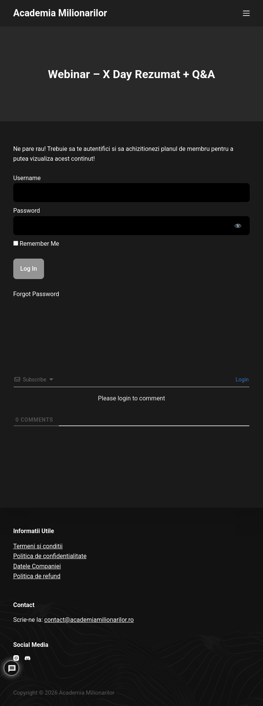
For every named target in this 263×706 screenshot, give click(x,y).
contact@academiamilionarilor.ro (89, 619)
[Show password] (238, 225)
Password (26, 210)
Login (241, 380)
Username (27, 178)
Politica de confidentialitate (50, 556)
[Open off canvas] (246, 13)
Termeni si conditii (38, 546)
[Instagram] (16, 658)
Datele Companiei (37, 566)
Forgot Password (36, 294)
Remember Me (36, 243)
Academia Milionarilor (60, 13)
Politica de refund (37, 576)
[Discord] (27, 658)
